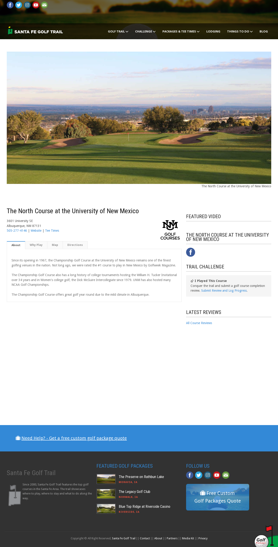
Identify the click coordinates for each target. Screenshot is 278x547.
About (16, 245)
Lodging (213, 31)
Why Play (36, 245)
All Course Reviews (199, 323)
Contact (145, 538)
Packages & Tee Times (181, 31)
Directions (75, 245)
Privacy (202, 538)
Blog (264, 31)
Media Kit (188, 538)
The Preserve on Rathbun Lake (141, 476)
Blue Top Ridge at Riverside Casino (144, 506)
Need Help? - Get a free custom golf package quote (74, 438)
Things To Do (240, 31)
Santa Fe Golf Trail (123, 538)
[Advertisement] (220, 367)
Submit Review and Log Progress (224, 290)
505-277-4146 (17, 230)
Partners (172, 538)
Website (36, 230)
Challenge (145, 31)
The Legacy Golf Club (134, 491)
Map (55, 245)
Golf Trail (118, 31)
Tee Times (52, 230)
